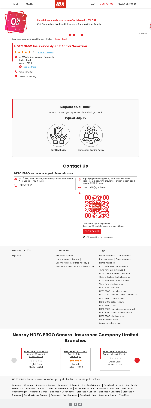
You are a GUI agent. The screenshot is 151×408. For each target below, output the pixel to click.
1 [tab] (69, 34)
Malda (49, 39)
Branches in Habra (107, 395)
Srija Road (16, 256)
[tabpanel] (75, 22)
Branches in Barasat (113, 385)
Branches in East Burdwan (36, 395)
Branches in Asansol (45, 385)
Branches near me (21, 39)
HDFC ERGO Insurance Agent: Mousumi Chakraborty (36, 354)
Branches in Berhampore (60, 388)
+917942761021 (26, 71)
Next (137, 360)
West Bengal (38, 39)
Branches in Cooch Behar (62, 391)
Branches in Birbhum (84, 388)
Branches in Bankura (91, 385)
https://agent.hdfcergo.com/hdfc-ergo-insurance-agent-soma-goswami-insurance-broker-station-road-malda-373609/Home (109, 181)
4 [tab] (81, 34)
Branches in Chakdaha (108, 388)
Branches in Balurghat (68, 385)
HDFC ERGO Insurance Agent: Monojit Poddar (115, 353)
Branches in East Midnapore (64, 395)
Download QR (92, 231)
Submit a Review (45, 52)
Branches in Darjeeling (109, 391)
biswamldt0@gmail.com (94, 187)
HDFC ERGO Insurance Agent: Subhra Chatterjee (75, 354)
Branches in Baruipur (36, 388)
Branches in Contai (38, 391)
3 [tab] (77, 34)
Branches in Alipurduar (22, 385)
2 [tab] (73, 34)
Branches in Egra (88, 395)
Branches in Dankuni (86, 391)
